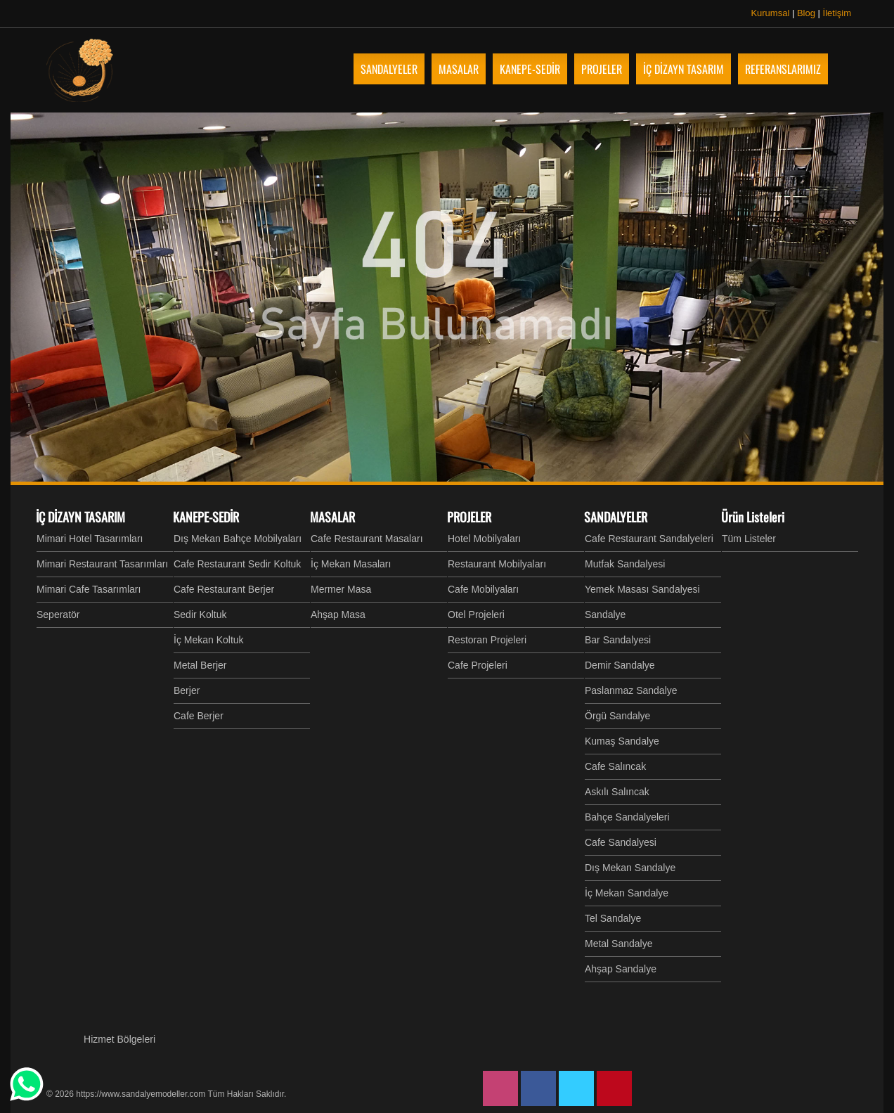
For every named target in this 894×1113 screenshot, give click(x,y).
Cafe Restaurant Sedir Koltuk (237, 564)
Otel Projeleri (476, 614)
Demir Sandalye (620, 665)
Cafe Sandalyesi (620, 842)
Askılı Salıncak (617, 791)
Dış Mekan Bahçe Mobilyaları (238, 538)
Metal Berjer (200, 665)
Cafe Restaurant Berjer (224, 589)
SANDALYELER (615, 517)
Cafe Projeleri (477, 665)
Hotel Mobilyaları (484, 538)
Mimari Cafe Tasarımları (89, 589)
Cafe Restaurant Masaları (367, 538)
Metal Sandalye (619, 943)
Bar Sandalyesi (618, 639)
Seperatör (58, 614)
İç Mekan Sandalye (626, 893)
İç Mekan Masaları (351, 564)
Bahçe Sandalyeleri (627, 817)
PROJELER (469, 517)
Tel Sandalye (613, 918)
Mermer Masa (341, 589)
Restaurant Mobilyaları (497, 564)
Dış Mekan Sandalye (630, 867)
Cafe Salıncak (615, 766)
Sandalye (605, 614)
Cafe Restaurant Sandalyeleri (649, 538)
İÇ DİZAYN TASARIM (80, 517)
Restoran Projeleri (487, 639)
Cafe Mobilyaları (483, 589)
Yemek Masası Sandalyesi (642, 589)
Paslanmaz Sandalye (631, 690)
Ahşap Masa (338, 614)
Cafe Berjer (199, 715)
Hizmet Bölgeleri (119, 1039)
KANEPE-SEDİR (206, 517)
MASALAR (332, 517)
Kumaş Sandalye (622, 741)
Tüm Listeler (749, 538)
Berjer (187, 690)
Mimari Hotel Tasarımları (90, 538)
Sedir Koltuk (200, 614)
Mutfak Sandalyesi (625, 564)
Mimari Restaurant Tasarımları (102, 564)
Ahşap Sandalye (620, 968)
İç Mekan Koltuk (209, 639)
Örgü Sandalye (617, 715)
